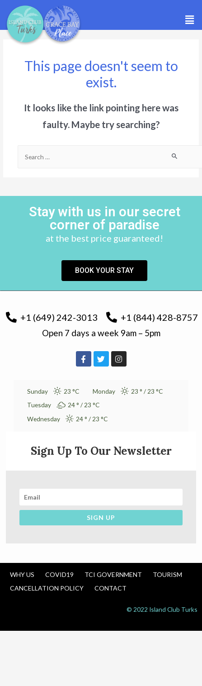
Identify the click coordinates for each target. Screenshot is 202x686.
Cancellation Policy (47, 588)
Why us (22, 574)
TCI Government (113, 574)
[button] (189, 19)
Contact (110, 588)
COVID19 (59, 574)
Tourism (167, 574)
